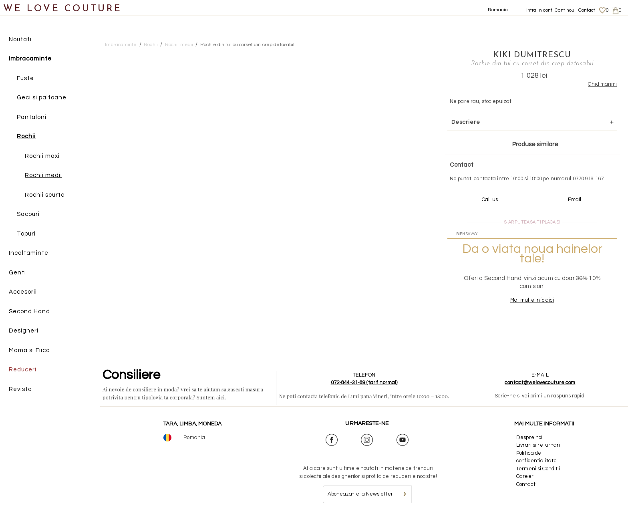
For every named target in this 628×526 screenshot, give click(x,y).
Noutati (20, 39)
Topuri (26, 234)
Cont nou (564, 10)
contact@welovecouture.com (540, 390)
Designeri (23, 331)
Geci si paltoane (41, 98)
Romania (498, 9)
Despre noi (529, 444)
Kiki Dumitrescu (518, 55)
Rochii (26, 137)
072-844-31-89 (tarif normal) (364, 390)
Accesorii (23, 292)
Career (524, 484)
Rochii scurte (45, 195)
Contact (587, 10)
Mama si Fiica (29, 350)
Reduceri (22, 370)
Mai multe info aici (518, 307)
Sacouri (28, 215)
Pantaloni (31, 117)
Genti (17, 273)
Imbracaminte (30, 59)
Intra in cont (539, 10)
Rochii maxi (42, 156)
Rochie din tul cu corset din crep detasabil (247, 44)
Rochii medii (43, 176)
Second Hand (29, 311)
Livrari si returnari (538, 452)
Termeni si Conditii (538, 476)
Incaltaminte (28, 253)
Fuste (25, 78)
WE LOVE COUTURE (62, 9)
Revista (20, 389)
